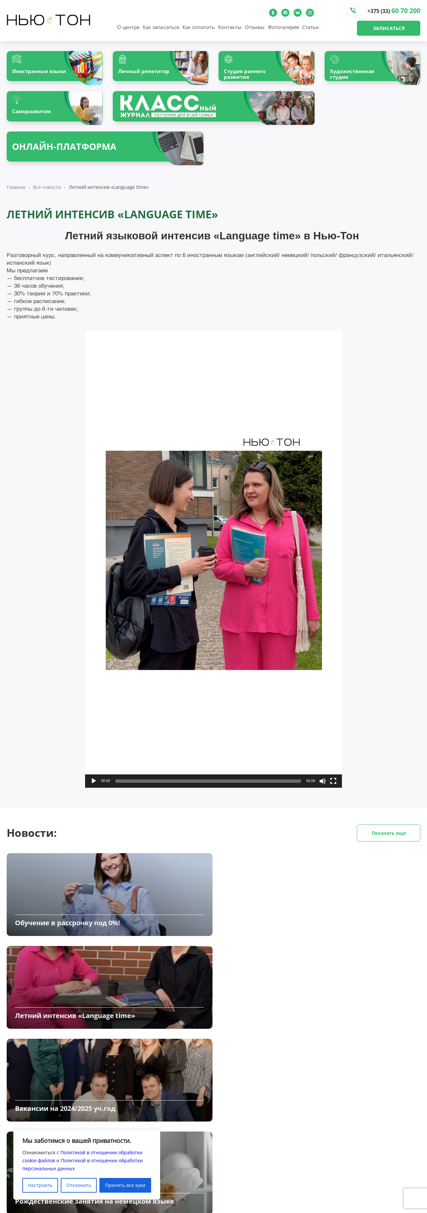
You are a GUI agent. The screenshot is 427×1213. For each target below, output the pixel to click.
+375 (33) (393, 10)
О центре (128, 27)
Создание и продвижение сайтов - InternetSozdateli (360, 1209)
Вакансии (225, 1163)
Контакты (230, 27)
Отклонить (78, 1185)
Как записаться (161, 27)
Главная (16, 198)
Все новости (47, 198)
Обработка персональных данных (253, 1172)
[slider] (208, 791)
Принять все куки (125, 1185)
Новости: (213, 843)
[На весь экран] (333, 791)
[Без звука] (322, 791)
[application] (213, 569)
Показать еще (389, 843)
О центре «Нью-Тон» (142, 1145)
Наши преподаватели (143, 1154)
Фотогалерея (283, 27)
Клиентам (225, 1154)
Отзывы (255, 27)
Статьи (310, 27)
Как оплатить (198, 27)
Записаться (389, 28)
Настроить (40, 1185)
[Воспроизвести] (93, 791)
